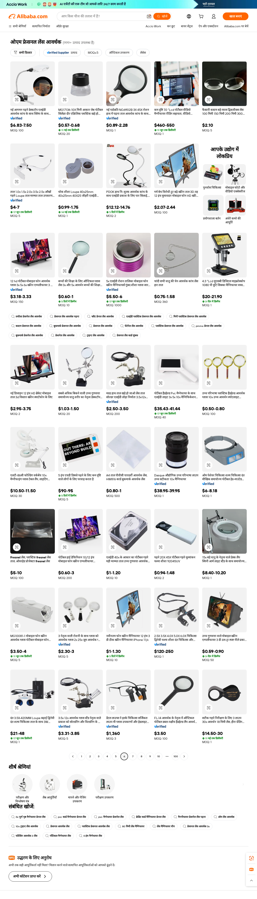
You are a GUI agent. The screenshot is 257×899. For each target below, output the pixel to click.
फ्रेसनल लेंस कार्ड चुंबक (125, 335)
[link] (251, 858)
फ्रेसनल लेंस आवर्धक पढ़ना (64, 316)
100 (175, 756)
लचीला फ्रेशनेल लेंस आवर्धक (26, 316)
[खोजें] (162, 16)
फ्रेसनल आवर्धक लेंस (57, 826)
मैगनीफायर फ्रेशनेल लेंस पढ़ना (190, 817)
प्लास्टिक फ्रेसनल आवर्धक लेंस (94, 826)
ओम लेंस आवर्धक (224, 817)
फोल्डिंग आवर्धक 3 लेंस (24, 836)
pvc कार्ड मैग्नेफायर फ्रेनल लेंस (70, 817)
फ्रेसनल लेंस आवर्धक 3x (196, 826)
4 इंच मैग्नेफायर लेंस (90, 836)
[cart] (202, 17)
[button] (149, 16)
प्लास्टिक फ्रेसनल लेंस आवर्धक (167, 326)
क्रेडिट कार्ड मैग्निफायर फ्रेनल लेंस (149, 817)
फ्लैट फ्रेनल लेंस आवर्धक (100, 316)
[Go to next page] (184, 756)
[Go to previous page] (73, 756)
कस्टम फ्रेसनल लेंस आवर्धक (26, 326)
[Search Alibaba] (102, 16)
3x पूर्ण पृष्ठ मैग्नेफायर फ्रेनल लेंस (28, 817)
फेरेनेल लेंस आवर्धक (131, 326)
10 (158, 756)
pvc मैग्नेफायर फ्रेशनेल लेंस (109, 817)
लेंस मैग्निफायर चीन (163, 826)
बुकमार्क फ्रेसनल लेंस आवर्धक (65, 326)
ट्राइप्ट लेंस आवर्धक (93, 335)
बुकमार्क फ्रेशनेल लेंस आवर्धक (27, 335)
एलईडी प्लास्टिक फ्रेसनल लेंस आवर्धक (141, 316)
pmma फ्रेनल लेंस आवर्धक (206, 326)
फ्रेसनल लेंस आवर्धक (100, 326)
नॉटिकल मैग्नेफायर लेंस (58, 836)
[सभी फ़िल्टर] (23, 52)
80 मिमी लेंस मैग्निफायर (131, 826)
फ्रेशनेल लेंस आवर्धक (62, 335)
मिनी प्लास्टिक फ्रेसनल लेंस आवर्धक (187, 316)
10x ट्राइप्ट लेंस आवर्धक (24, 826)
